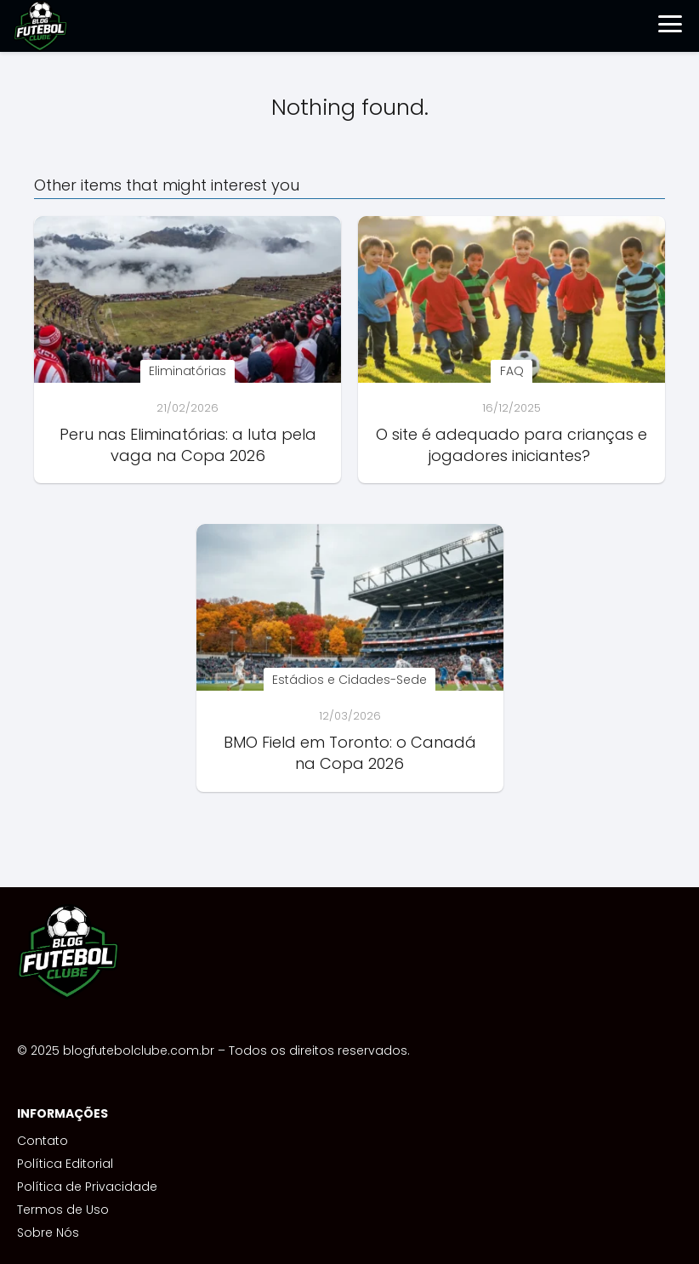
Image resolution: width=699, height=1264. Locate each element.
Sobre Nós (48, 1232)
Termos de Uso (63, 1209)
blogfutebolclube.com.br (138, 1050)
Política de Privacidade (87, 1186)
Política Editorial (65, 1163)
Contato (42, 1140)
